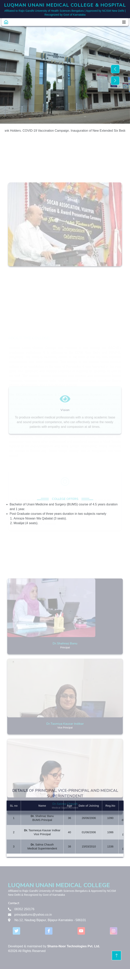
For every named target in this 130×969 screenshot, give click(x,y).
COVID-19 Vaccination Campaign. (49, 130)
